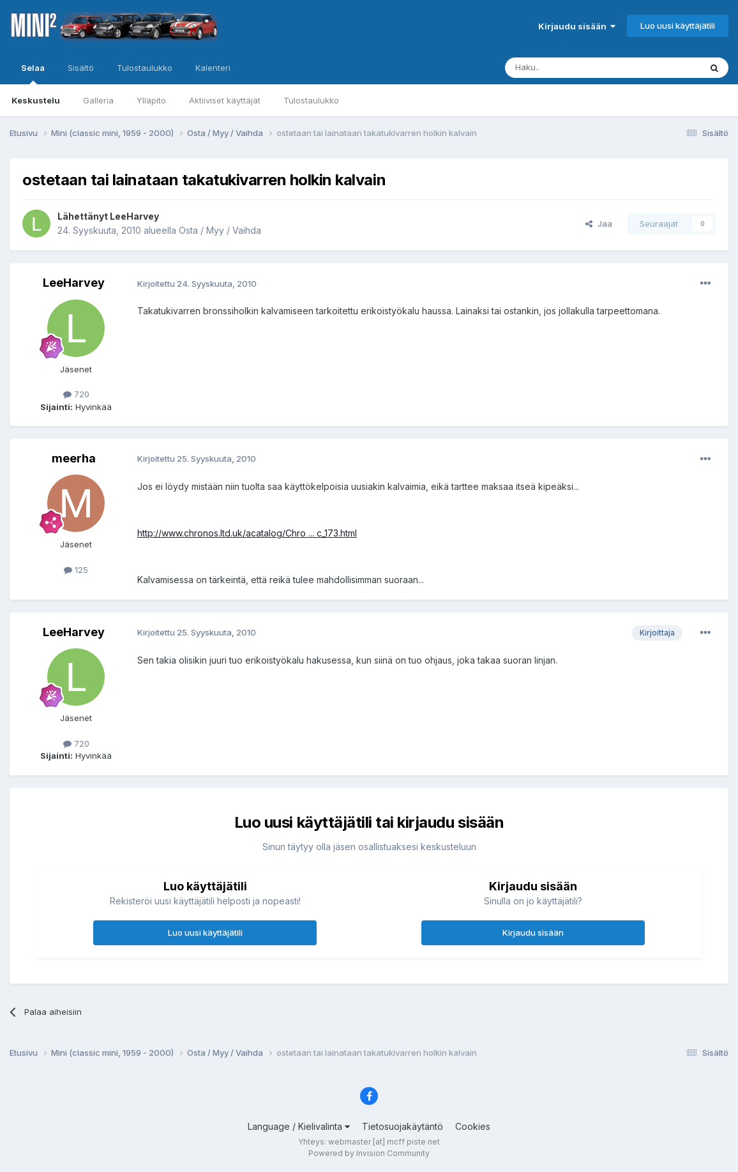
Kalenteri (212, 68)
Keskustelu (35, 100)
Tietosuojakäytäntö (402, 1126)
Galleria (98, 100)
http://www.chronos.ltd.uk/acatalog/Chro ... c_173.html (247, 533)
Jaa (598, 223)
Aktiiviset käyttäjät (224, 100)
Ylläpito (151, 100)
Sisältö (81, 68)
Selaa (33, 73)
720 (76, 394)
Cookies (472, 1126)
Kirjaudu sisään (576, 26)
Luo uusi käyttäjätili (677, 25)
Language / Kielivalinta (299, 1126)
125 (76, 570)
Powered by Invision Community (369, 1153)
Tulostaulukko (311, 100)
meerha (74, 458)
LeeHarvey (134, 216)
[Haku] (570, 67)
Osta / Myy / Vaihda (220, 230)
